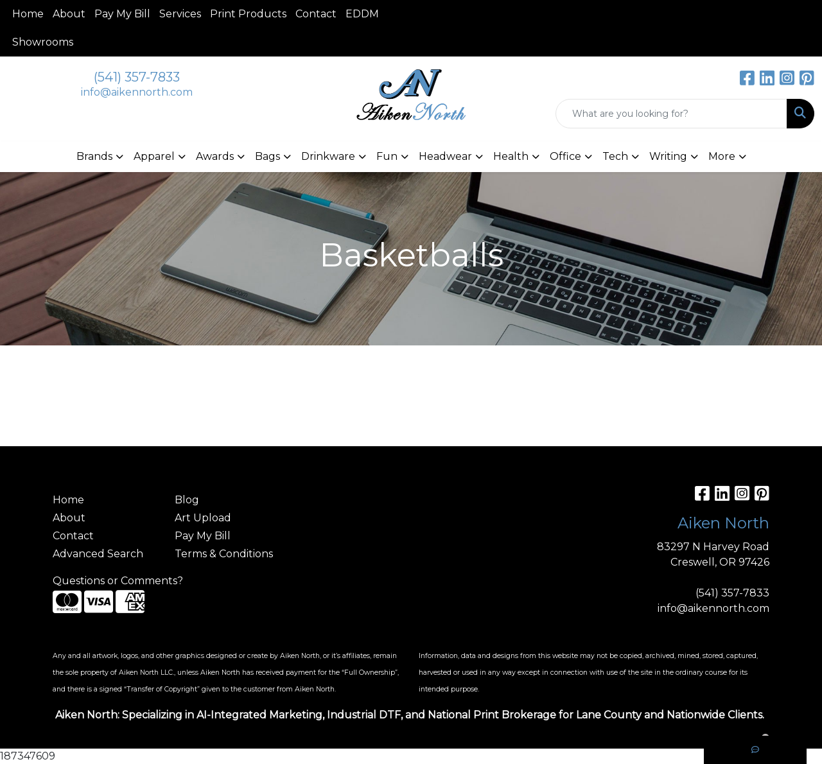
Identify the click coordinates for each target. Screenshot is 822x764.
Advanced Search (98, 554)
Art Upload (203, 518)
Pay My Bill (122, 14)
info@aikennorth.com (137, 92)
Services (180, 14)
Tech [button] (615, 156)
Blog (187, 500)
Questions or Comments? (118, 581)
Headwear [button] (445, 156)
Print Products (248, 14)
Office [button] (565, 156)
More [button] (721, 156)
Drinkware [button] (328, 156)
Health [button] (511, 156)
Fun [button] (387, 156)
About (69, 14)
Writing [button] (668, 156)
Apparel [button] (154, 156)
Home (28, 14)
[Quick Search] (671, 113)
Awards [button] (215, 156)
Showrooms (42, 42)
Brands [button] (94, 156)
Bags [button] (267, 156)
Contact (316, 14)
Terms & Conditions (224, 554)
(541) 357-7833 (137, 77)
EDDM (362, 14)
